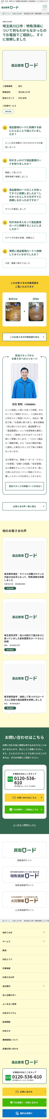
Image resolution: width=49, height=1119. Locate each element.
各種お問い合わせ (10, 1048)
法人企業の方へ (9, 995)
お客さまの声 (8, 977)
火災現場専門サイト (24, 901)
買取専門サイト (24, 851)
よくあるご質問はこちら (24, 824)
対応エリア (7, 959)
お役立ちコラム (9, 1013)
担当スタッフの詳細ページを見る (24, 486)
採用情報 (6, 1021)
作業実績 (6, 968)
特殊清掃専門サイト (24, 876)
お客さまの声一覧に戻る (24, 506)
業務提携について (10, 1039)
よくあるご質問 (9, 1004)
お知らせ (6, 1030)
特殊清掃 (8, 111)
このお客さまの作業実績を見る (24, 336)
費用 (4, 950)
